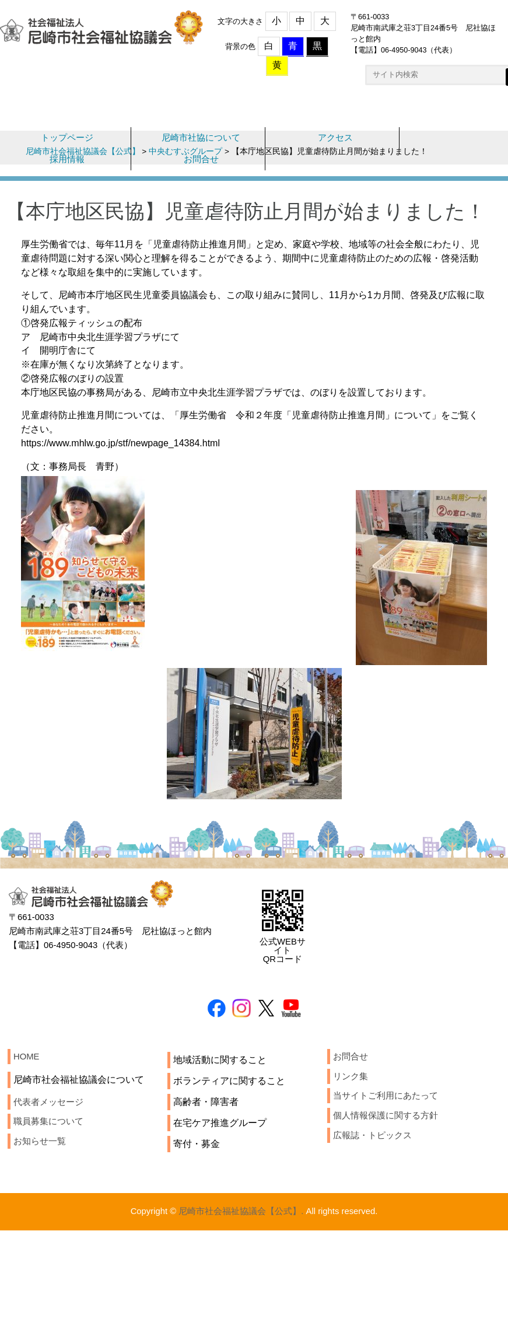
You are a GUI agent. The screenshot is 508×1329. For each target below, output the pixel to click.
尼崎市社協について (201, 146)
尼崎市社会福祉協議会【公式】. (239, 1280)
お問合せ (201, 169)
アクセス (335, 146)
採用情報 (67, 169)
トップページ (67, 146)
